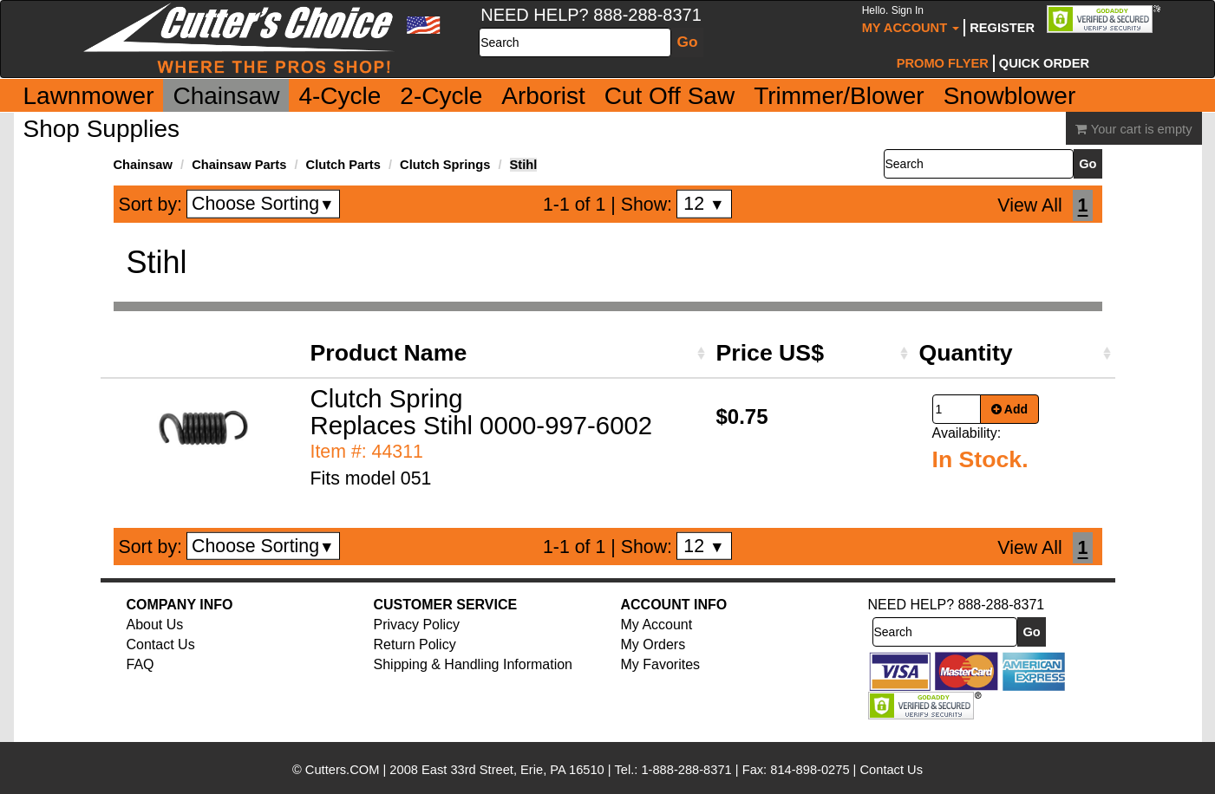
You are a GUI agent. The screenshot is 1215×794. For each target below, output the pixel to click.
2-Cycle (441, 95)
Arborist (543, 95)
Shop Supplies (101, 128)
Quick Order (1044, 63)
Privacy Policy (417, 624)
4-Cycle (339, 95)
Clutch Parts (343, 165)
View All (1029, 205)
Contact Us (161, 644)
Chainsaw (226, 95)
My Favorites (661, 664)
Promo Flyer (943, 63)
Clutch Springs (445, 165)
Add (1010, 409)
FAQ (140, 664)
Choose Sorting (263, 203)
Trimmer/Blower (839, 95)
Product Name (388, 353)
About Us (155, 624)
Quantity (966, 353)
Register (1002, 28)
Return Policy (415, 644)
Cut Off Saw (669, 95)
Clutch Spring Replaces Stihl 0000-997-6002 (481, 411)
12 (703, 203)
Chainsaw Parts (239, 165)
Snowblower (1010, 95)
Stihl (524, 165)
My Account (911, 19)
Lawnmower (88, 95)
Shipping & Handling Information (473, 664)
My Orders (653, 644)
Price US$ (770, 353)
